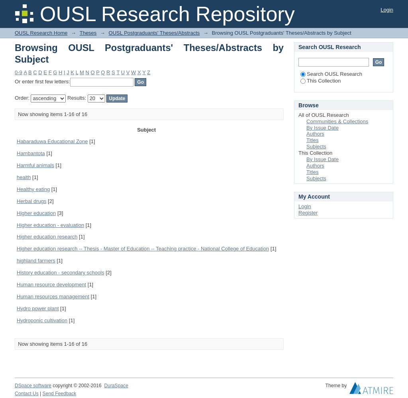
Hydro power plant (38, 308)
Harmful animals (35, 165)
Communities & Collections (337, 121)
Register (308, 213)
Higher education (36, 213)
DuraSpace (116, 385)
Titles (312, 140)
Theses (88, 33)
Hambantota (31, 153)
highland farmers (36, 261)
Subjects (316, 147)
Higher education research (47, 237)
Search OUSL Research (331, 74)
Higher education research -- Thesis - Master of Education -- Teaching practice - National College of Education (143, 249)
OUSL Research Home (41, 33)
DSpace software (33, 385)
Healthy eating (33, 189)
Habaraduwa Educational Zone (52, 141)
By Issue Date (322, 128)
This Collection (320, 81)
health (24, 177)
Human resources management (53, 296)
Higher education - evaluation (50, 225)
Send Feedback (59, 393)
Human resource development (51, 285)
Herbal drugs (31, 201)
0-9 (18, 72)
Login (387, 10)
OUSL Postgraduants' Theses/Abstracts (154, 33)
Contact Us (27, 393)
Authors (315, 134)
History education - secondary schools (60, 273)
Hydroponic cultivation (42, 320)
